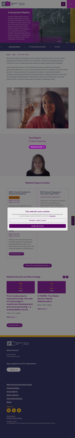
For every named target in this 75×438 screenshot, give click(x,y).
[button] (37, 220)
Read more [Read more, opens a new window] (52, 216)
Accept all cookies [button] (37, 226)
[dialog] (37, 219)
